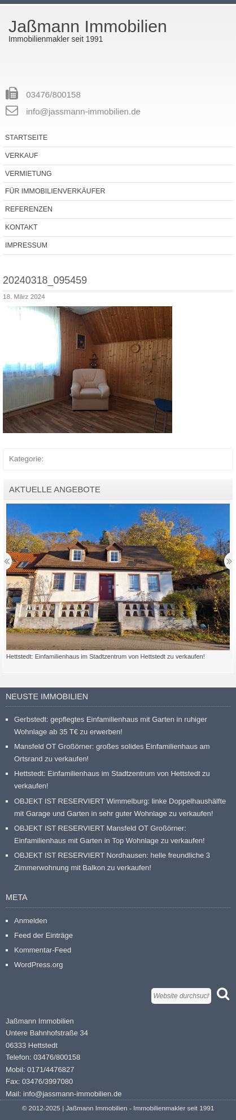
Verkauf (21, 156)
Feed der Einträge (43, 935)
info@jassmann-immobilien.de (83, 111)
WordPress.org (38, 964)
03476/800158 (53, 94)
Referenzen (29, 209)
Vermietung (28, 174)
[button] (87, 369)
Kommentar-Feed (42, 950)
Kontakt (21, 227)
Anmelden (30, 920)
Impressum (26, 245)
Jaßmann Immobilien (87, 26)
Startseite (26, 138)
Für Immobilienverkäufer (55, 191)
